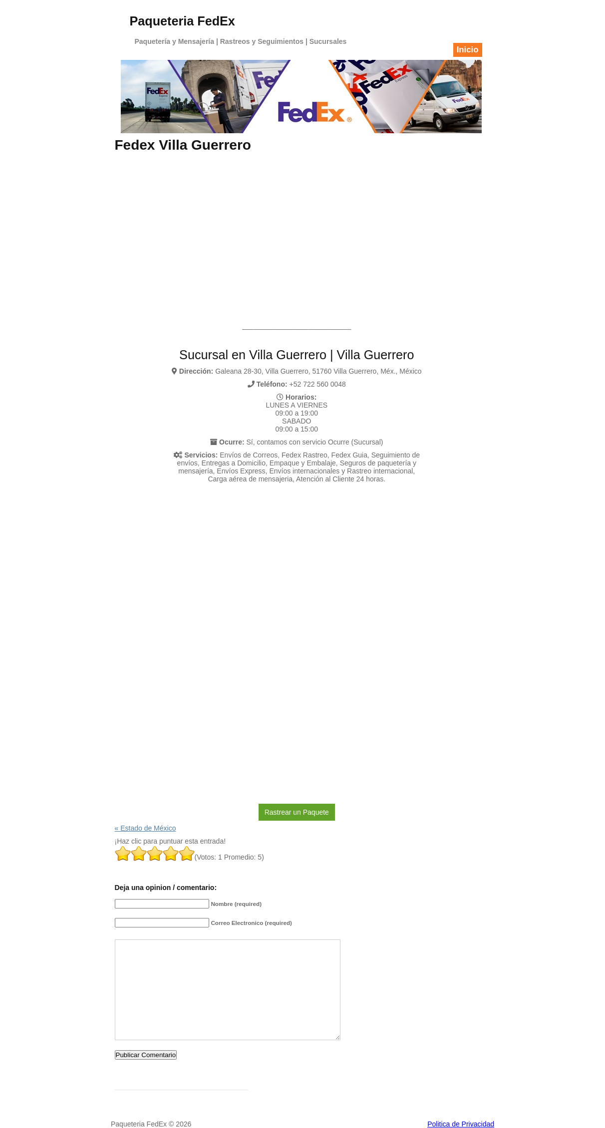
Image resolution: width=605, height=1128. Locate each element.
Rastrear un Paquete (297, 812)
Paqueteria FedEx (182, 21)
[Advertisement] (297, 228)
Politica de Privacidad (460, 1124)
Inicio (468, 49)
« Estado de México (145, 828)
